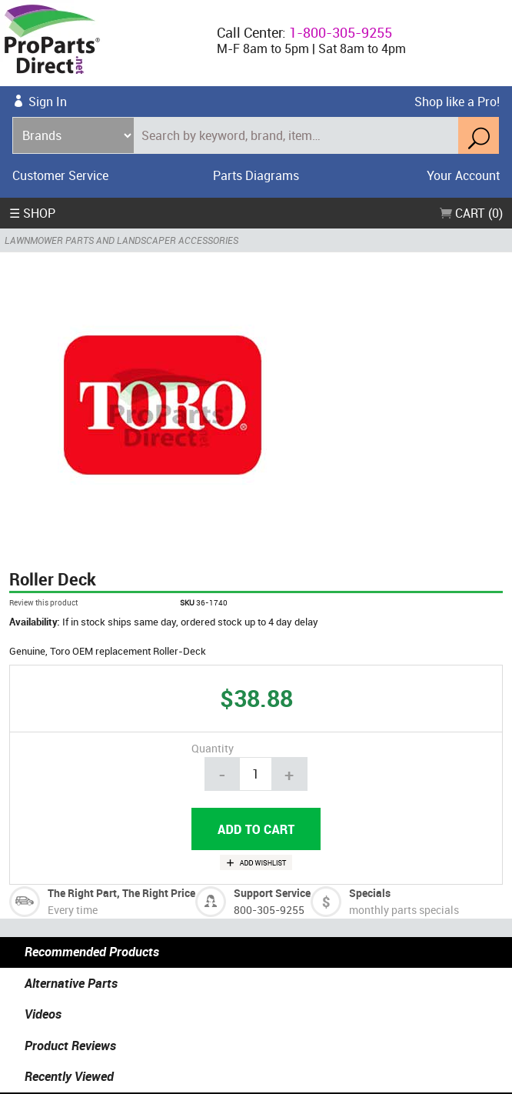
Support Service (272, 893)
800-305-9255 (269, 909)
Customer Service (60, 175)
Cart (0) (471, 212)
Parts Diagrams (256, 175)
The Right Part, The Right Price (121, 893)
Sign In (47, 101)
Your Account (463, 175)
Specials (370, 893)
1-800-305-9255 (340, 32)
